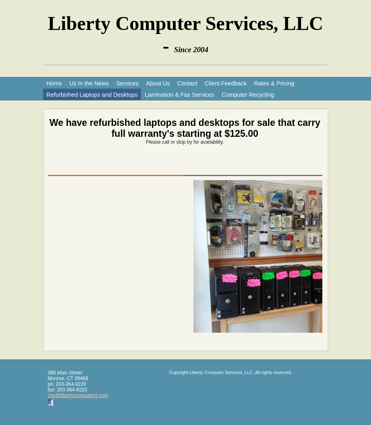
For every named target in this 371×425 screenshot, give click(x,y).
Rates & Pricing (274, 83)
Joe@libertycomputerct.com (78, 395)
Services (127, 83)
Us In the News (89, 83)
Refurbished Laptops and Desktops (92, 94)
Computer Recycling (247, 94)
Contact (187, 83)
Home (54, 83)
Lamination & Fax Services (179, 94)
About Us (158, 83)
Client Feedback (225, 83)
